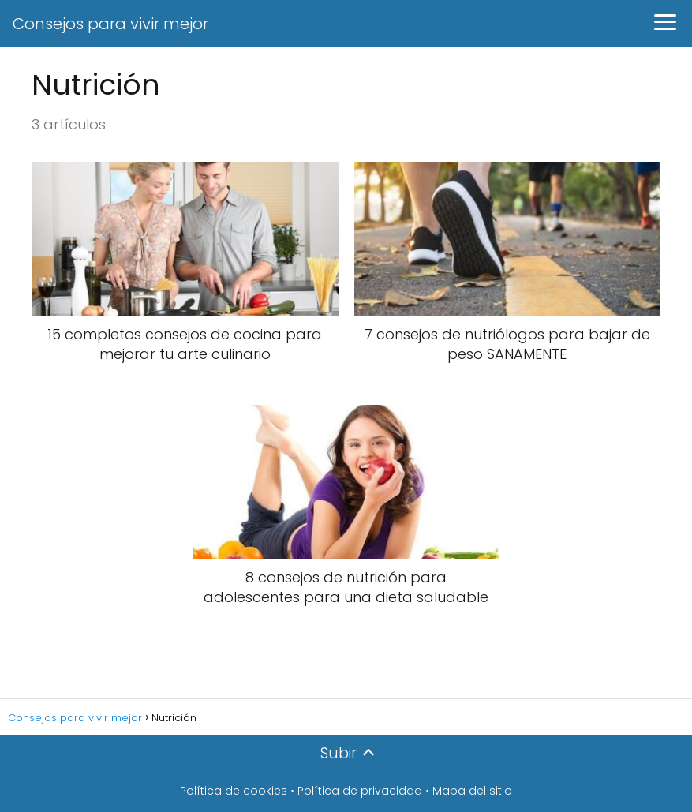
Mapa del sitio (472, 791)
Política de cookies (233, 791)
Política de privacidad (359, 791)
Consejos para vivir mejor (110, 24)
